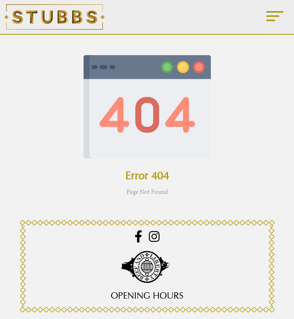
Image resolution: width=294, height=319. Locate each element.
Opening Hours (147, 295)
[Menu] (275, 17)
